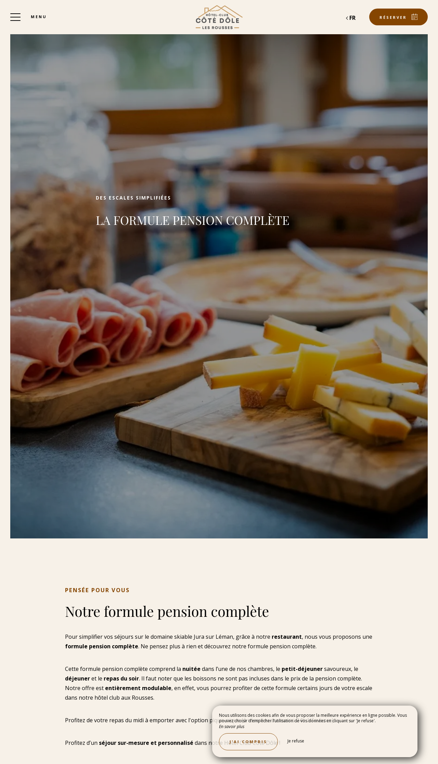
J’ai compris (248, 741)
